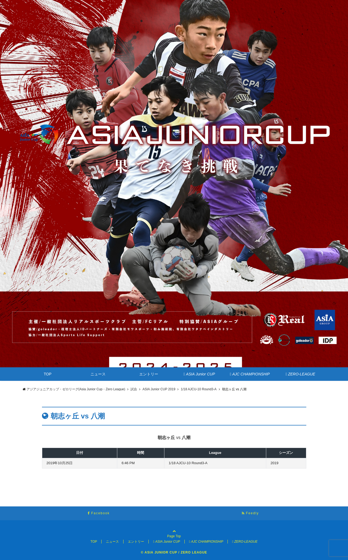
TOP (48, 374)
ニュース (98, 374)
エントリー (148, 374)
